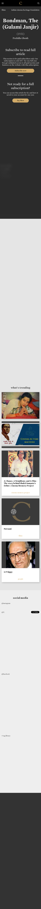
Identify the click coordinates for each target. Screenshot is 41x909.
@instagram (6, 603)
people (20, 579)
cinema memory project (20, 493)
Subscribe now (20, 71)
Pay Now (20, 100)
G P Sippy (8, 572)
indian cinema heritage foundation (25, 10)
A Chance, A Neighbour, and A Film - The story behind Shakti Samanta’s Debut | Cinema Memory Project (20, 483)
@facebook (6, 674)
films (4, 10)
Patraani (7, 529)
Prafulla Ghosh (20, 38)
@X (3, 612)
